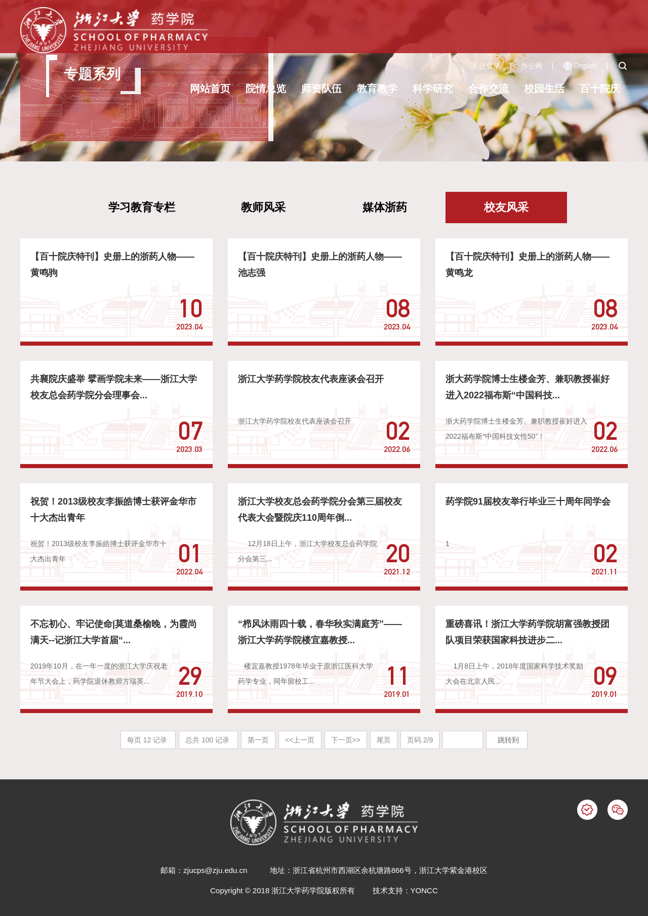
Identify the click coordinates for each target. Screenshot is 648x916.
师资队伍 (321, 88)
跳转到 (509, 739)
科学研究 (433, 88)
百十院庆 (600, 88)
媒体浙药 (384, 207)
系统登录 (486, 66)
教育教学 (377, 88)
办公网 (531, 66)
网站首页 (210, 88)
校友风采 (506, 207)
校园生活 (544, 88)
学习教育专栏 (141, 207)
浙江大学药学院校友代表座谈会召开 (311, 379)
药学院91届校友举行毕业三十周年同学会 (528, 501)
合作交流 (488, 88)
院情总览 (266, 88)
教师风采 (263, 207)
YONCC (424, 890)
